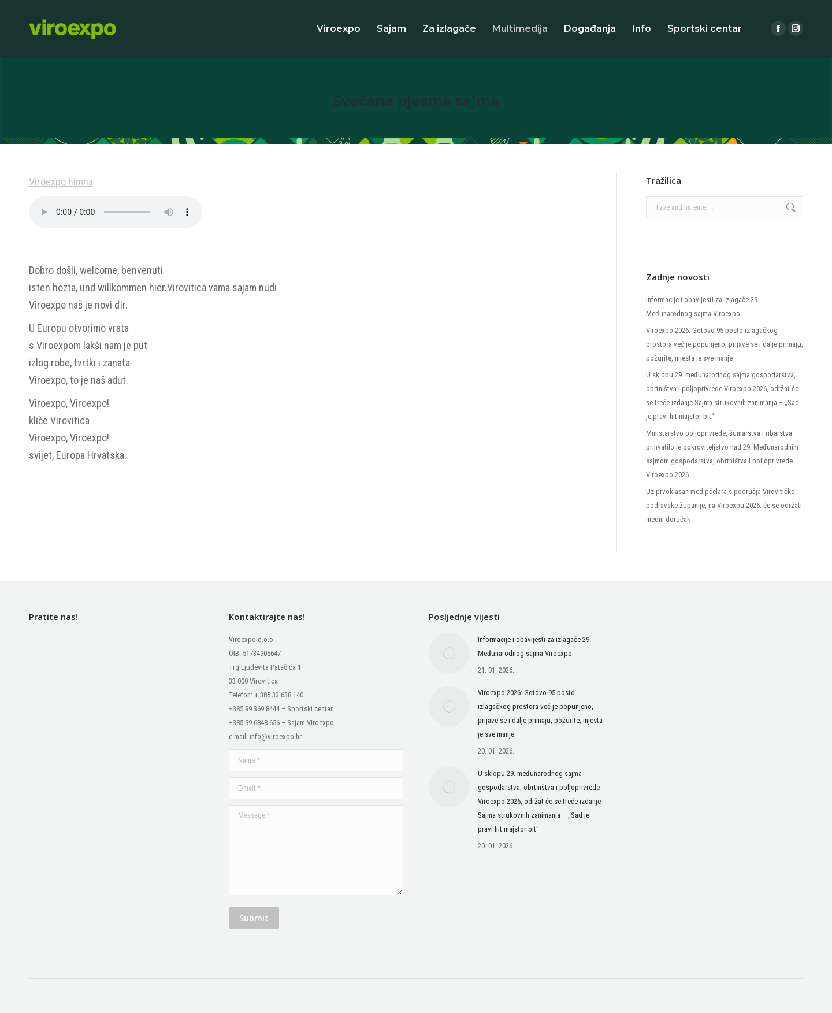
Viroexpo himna (61, 182)
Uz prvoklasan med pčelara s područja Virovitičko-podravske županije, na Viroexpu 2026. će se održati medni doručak (724, 505)
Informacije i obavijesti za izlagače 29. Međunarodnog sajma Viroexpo (702, 306)
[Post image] (449, 653)
